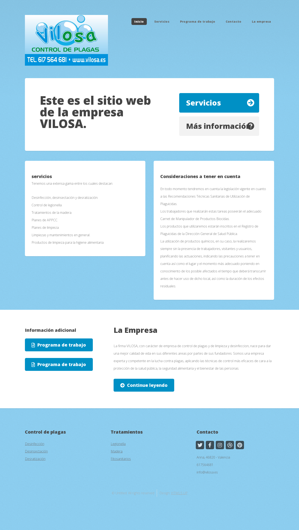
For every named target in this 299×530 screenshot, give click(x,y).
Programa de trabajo (197, 21)
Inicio (139, 21)
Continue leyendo (147, 385)
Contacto (233, 21)
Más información (218, 126)
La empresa (261, 21)
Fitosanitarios (121, 458)
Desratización (35, 458)
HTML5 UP (179, 493)
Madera (117, 451)
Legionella (118, 443)
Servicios (161, 21)
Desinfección (34, 443)
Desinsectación (36, 451)
